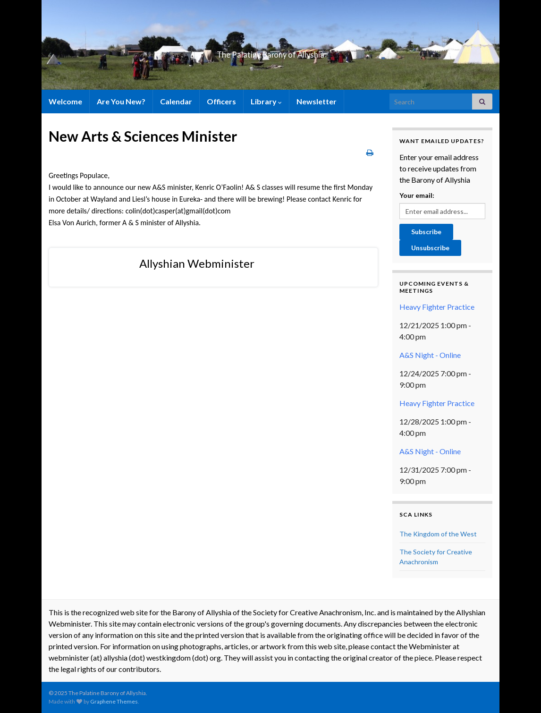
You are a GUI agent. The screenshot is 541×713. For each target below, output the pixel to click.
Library (266, 101)
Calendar (176, 101)
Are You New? (121, 101)
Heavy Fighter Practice (436, 306)
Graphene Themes (114, 701)
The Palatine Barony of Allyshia (270, 51)
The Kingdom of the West (438, 534)
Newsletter (316, 101)
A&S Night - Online (430, 354)
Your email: (416, 195)
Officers (221, 101)
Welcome (65, 101)
